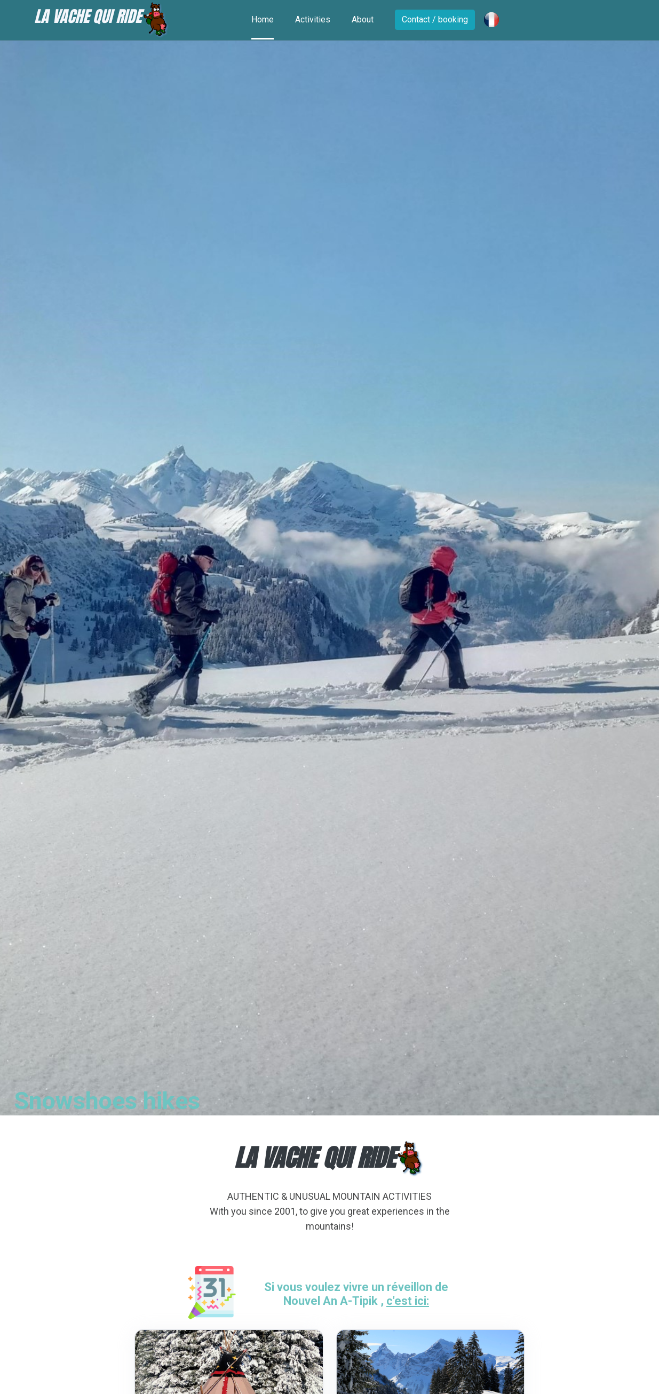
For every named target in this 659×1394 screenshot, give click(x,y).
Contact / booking (435, 19)
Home (262, 19)
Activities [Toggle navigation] (312, 19)
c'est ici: (407, 1301)
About (363, 19)
